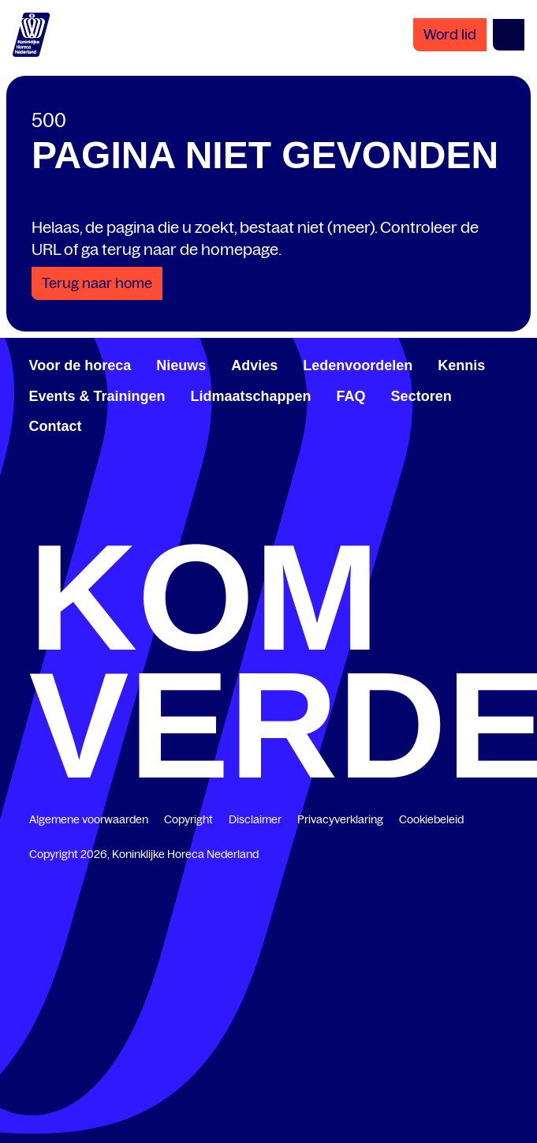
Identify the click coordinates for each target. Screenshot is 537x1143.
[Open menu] (508, 35)
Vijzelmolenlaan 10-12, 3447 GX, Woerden (178, 423)
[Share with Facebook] (45, 252)
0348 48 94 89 (96, 509)
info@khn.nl (451, 509)
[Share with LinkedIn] (95, 252)
